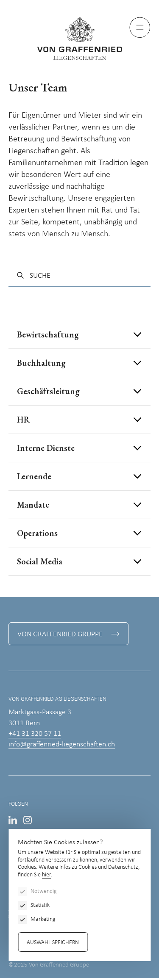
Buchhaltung (41, 362)
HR (23, 419)
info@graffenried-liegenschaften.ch (61, 744)
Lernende (34, 476)
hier (46, 875)
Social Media (39, 561)
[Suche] (79, 276)
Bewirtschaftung (48, 334)
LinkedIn (12, 820)
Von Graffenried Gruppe (60, 634)
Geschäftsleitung (48, 391)
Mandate (33, 504)
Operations (37, 533)
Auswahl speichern (53, 942)
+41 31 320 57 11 (34, 734)
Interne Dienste (46, 447)
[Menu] (140, 27)
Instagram (27, 820)
